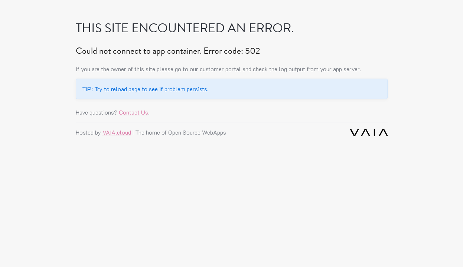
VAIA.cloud (116, 132)
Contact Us (133, 112)
